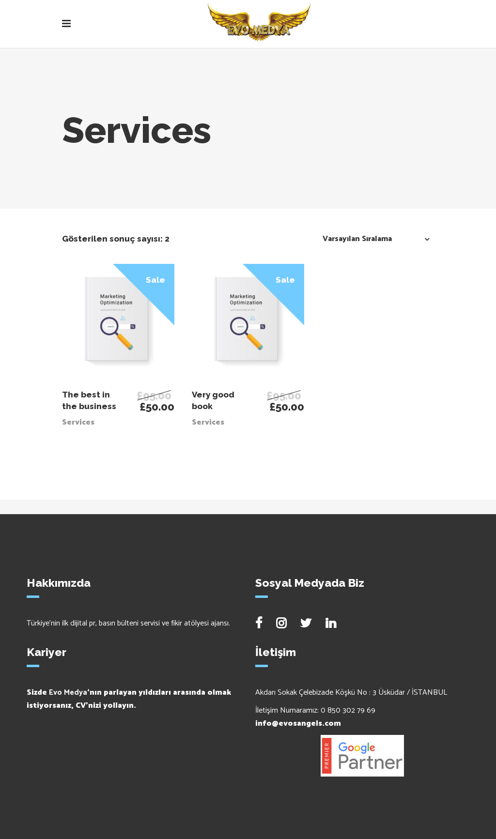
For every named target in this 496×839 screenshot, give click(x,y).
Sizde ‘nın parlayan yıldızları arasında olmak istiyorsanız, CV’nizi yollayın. (129, 699)
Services (78, 422)
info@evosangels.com (298, 723)
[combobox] (373, 238)
